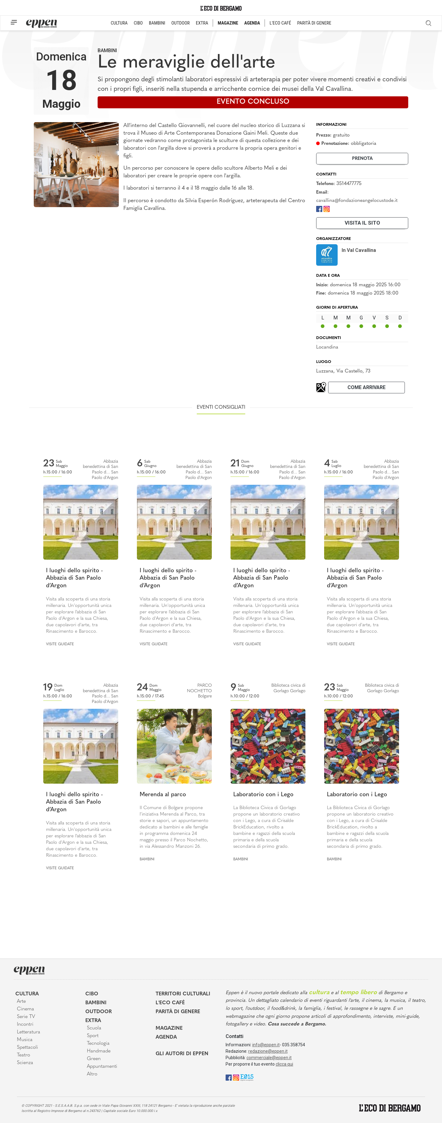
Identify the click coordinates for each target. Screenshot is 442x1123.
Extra (93, 1020)
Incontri (25, 1024)
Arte (21, 1001)
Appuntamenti (102, 1066)
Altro (92, 1074)
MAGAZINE (228, 23)
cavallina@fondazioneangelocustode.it (356, 200)
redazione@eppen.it (268, 1051)
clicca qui (284, 1064)
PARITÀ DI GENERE (314, 23)
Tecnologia (98, 1043)
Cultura (27, 994)
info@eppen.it (266, 1044)
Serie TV (26, 1016)
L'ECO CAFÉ (280, 23)
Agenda (166, 1037)
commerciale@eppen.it (269, 1057)
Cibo (91, 994)
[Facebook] (319, 208)
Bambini (107, 50)
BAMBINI (157, 23)
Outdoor (98, 1011)
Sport (93, 1035)
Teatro (23, 1055)
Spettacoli (27, 1047)
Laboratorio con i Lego (263, 795)
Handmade (98, 1051)
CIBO (138, 23)
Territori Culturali (183, 994)
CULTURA (119, 23)
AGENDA (252, 23)
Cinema (25, 1009)
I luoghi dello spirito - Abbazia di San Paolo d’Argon (74, 578)
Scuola (94, 1028)
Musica (25, 1039)
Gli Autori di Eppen (182, 1054)
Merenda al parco (163, 795)
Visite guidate (60, 644)
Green (94, 1058)
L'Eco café (170, 1003)
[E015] (247, 1077)
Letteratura (28, 1032)
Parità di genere (178, 1011)
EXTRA (202, 23)
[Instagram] (327, 208)
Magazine (169, 1028)
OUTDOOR (180, 23)
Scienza (25, 1062)
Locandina (327, 347)
